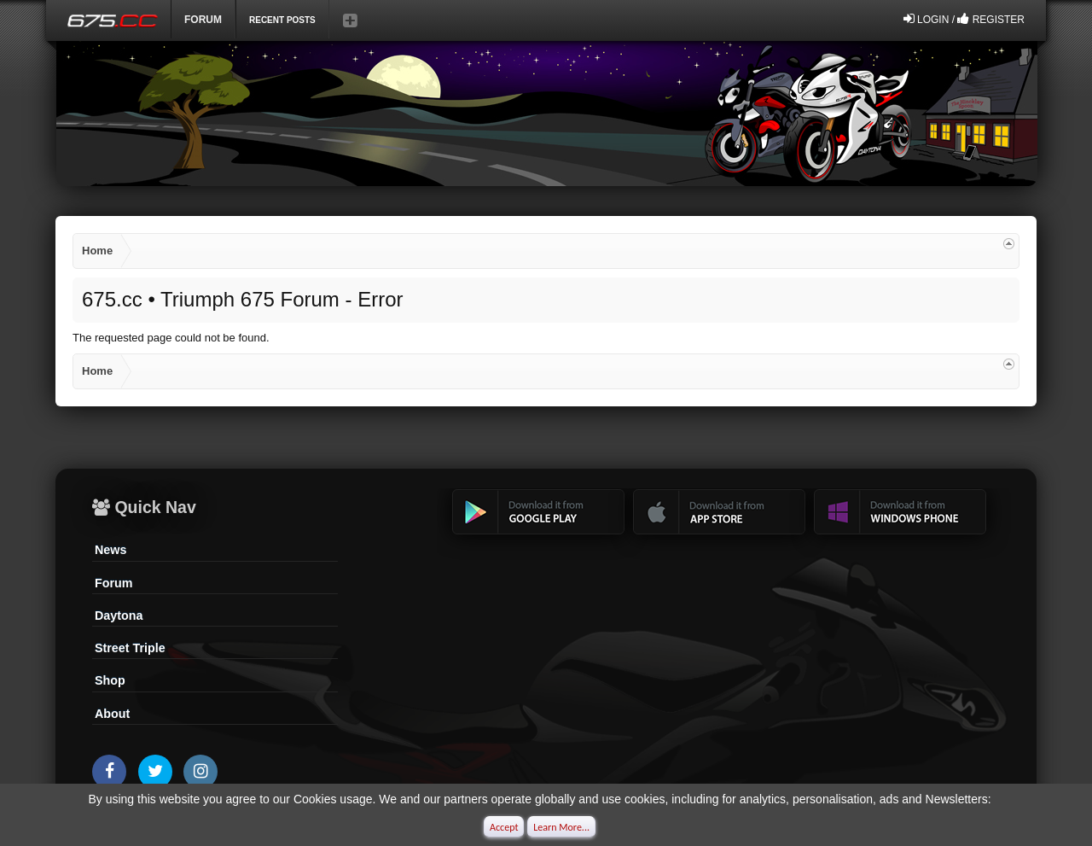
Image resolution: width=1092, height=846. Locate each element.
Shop (110, 680)
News (110, 550)
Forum (203, 20)
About (112, 714)
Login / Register (964, 19)
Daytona (118, 615)
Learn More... (561, 827)
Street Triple (130, 648)
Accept (504, 827)
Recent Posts (282, 20)
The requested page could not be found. (171, 337)
